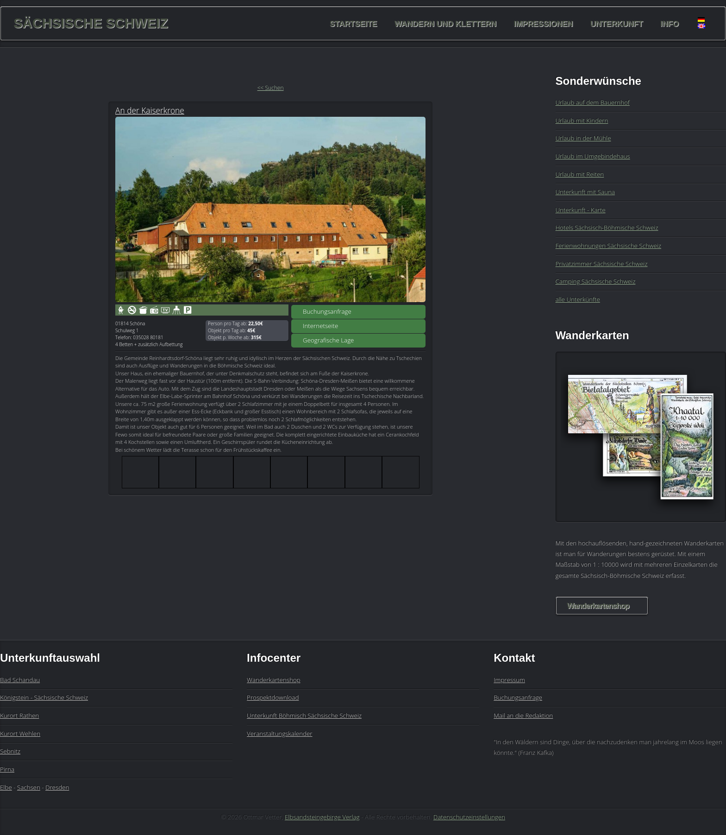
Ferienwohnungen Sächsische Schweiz (608, 245)
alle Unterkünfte (578, 299)
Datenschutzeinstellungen (469, 817)
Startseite (353, 23)
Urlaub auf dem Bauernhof (593, 102)
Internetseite (320, 326)
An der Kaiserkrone (149, 110)
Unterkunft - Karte (581, 210)
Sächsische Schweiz (90, 23)
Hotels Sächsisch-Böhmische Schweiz (607, 227)
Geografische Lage (328, 340)
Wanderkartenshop (598, 605)
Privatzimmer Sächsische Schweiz (602, 263)
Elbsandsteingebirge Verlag (322, 817)
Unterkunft (616, 23)
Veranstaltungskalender (279, 733)
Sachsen (28, 787)
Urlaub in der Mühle (583, 138)
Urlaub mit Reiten (580, 174)
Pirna (7, 769)
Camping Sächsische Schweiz (596, 281)
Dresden (57, 787)
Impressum (509, 680)
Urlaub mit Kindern (582, 120)
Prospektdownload (273, 697)
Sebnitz (10, 751)
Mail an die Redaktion (523, 715)
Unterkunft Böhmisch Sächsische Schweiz (304, 715)
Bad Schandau (20, 680)
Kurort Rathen (19, 715)
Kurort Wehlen (20, 733)
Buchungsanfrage (327, 311)
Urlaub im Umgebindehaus (593, 156)
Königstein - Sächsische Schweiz (44, 697)
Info (669, 23)
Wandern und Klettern (445, 23)
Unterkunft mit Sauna (585, 192)
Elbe (6, 787)
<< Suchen (270, 88)
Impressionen (543, 23)
